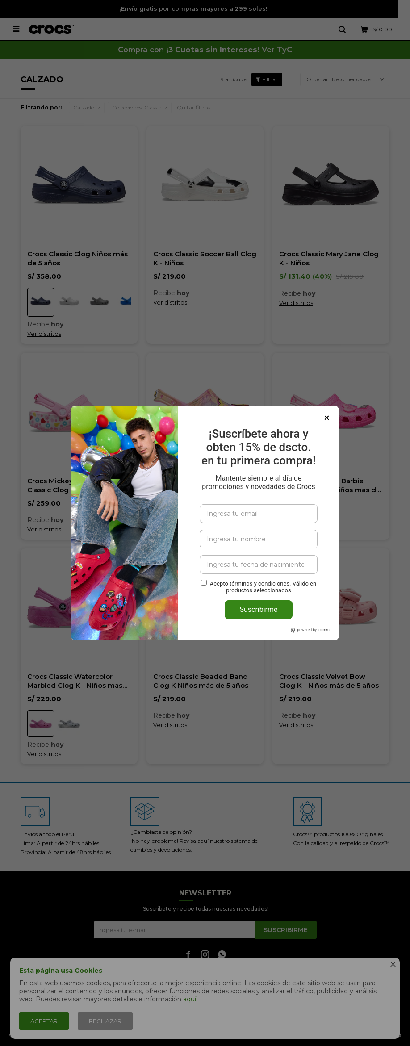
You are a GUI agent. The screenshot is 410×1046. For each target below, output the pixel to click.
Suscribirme (258, 609)
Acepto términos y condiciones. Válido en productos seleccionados (263, 587)
